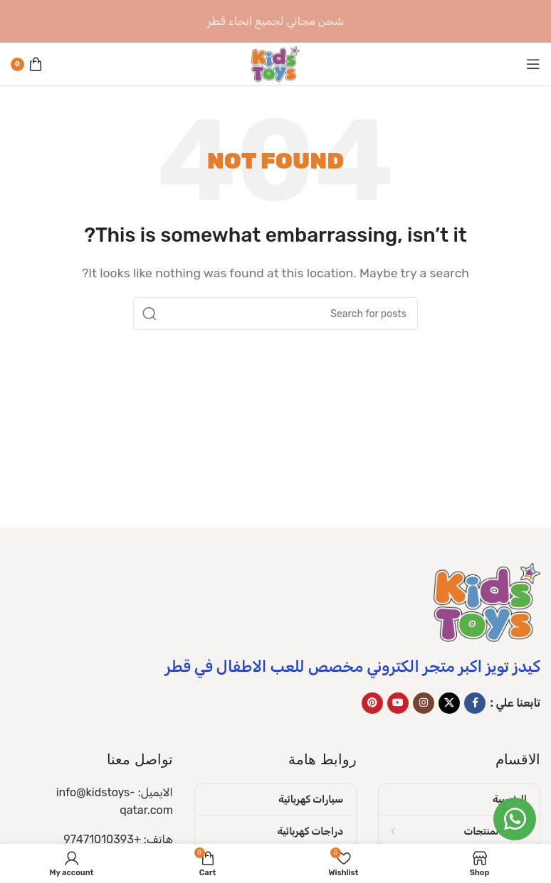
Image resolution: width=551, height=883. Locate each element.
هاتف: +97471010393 (118, 839)
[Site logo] (275, 63)
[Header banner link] (275, 21)
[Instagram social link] (423, 703)
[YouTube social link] (398, 703)
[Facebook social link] (475, 703)
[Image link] (487, 602)
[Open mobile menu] (533, 64)
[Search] (275, 313)
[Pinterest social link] (372, 703)
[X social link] (449, 703)
